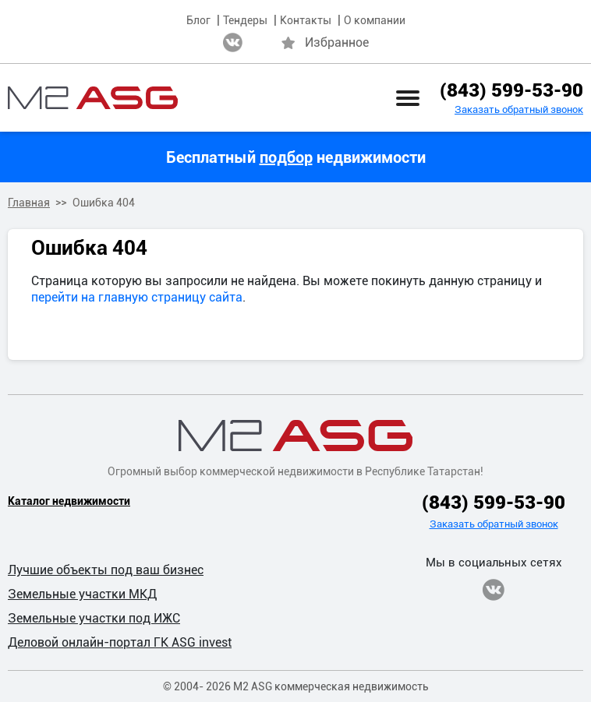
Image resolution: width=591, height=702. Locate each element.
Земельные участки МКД (82, 594)
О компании (374, 20)
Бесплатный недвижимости (296, 157)
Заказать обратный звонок (519, 109)
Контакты (305, 20)
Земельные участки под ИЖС (94, 618)
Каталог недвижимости (69, 501)
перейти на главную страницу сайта (136, 297)
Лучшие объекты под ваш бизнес (105, 570)
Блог (198, 20)
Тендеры (245, 20)
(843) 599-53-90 (511, 90)
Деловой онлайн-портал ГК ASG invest (120, 642)
